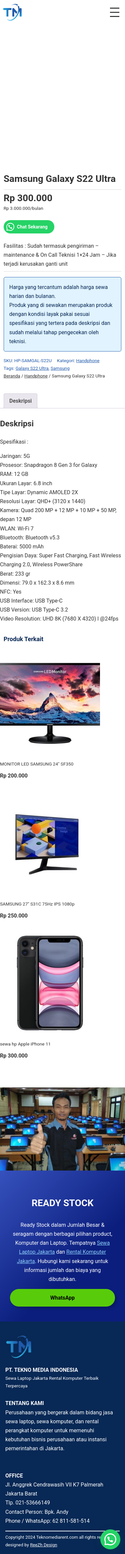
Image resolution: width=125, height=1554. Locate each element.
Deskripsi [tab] (20, 401)
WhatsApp (62, 1298)
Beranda (12, 375)
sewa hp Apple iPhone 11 (25, 1044)
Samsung (60, 368)
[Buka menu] (115, 12)
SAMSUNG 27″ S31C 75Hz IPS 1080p (37, 904)
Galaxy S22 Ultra (32, 368)
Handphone (88, 360)
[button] (110, 1539)
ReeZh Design (43, 1544)
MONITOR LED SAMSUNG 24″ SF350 (36, 764)
